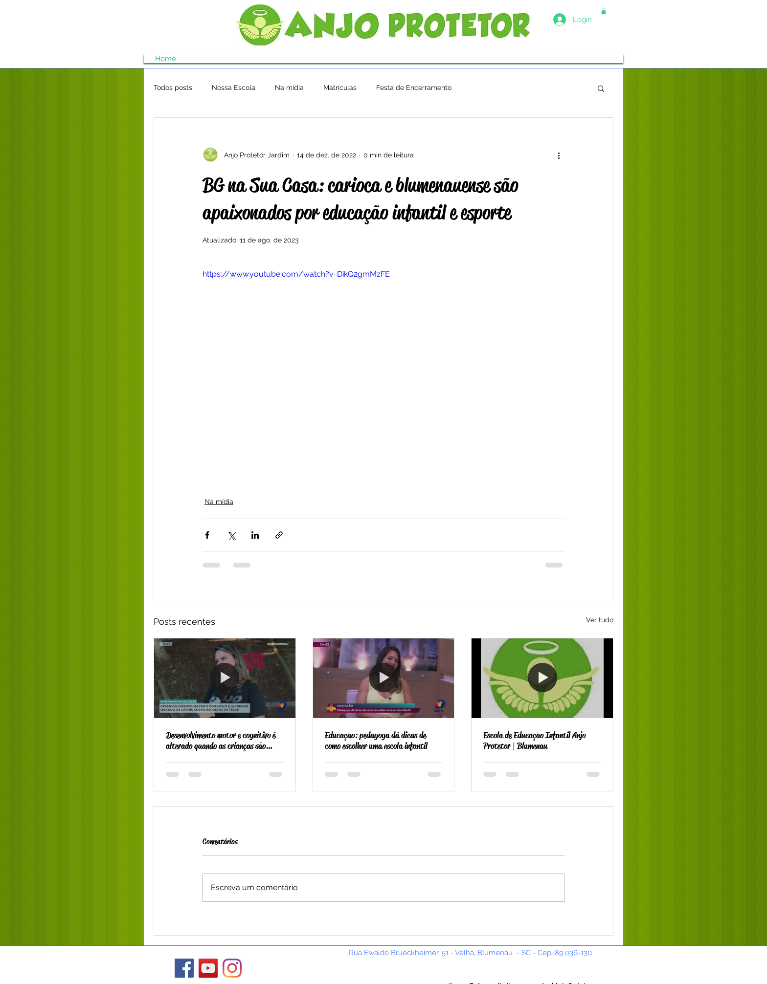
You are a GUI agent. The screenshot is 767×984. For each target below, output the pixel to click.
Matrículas (340, 87)
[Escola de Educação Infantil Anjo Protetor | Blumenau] (542, 678)
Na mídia (289, 87)
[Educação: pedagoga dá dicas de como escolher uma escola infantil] (383, 678)
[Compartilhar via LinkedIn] (255, 535)
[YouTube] (208, 968)
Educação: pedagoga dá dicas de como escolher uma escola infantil (376, 740)
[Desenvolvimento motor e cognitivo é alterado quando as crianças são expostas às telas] (224, 678)
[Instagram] (232, 968)
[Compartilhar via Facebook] (207, 535)
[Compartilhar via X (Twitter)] (231, 535)
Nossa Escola (233, 87)
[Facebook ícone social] (184, 968)
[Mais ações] (558, 155)
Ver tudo (599, 620)
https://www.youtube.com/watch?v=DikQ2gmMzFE (296, 274)
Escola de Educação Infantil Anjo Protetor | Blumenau (534, 740)
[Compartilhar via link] (279, 535)
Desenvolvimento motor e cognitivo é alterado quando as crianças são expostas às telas (220, 740)
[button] (603, 11)
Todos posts (173, 87)
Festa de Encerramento (413, 87)
